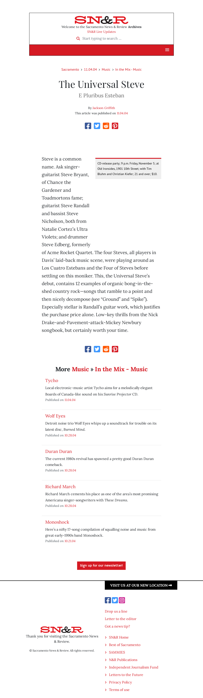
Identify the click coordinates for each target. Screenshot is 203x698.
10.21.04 (70, 541)
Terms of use (119, 689)
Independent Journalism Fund (133, 667)
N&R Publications (123, 659)
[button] (167, 50)
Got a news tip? (117, 626)
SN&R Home (119, 637)
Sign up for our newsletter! (101, 565)
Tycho (51, 380)
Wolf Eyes (55, 416)
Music (106, 69)
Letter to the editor (120, 619)
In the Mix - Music (128, 69)
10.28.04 (70, 435)
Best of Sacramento (124, 645)
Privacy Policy (120, 682)
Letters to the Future (126, 674)
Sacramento (70, 69)
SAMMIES (117, 652)
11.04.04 (90, 69)
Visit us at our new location (141, 585)
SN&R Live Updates (101, 32)
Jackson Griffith (103, 108)
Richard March (60, 486)
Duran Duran (58, 451)
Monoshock (57, 522)
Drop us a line (116, 611)
